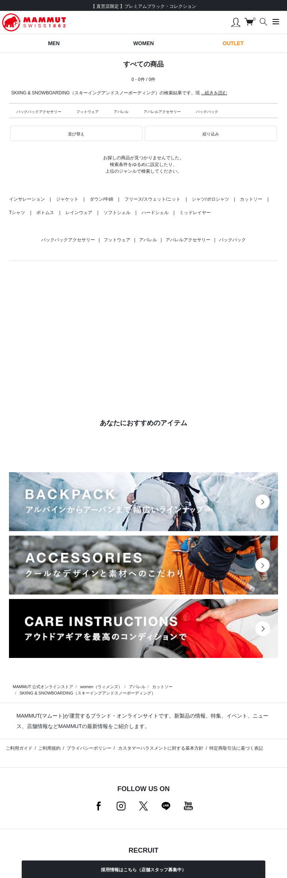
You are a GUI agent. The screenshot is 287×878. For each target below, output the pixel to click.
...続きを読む (214, 92)
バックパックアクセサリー (38, 112)
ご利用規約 (49, 748)
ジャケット (67, 199)
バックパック (207, 112)
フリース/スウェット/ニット (152, 199)
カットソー (251, 199)
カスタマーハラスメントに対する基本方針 (160, 748)
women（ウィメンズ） (101, 686)
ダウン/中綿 (101, 199)
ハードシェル (155, 212)
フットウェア (87, 112)
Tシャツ (17, 212)
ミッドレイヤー (195, 212)
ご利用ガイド (19, 748)
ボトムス (45, 212)
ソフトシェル (117, 212)
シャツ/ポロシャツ (210, 199)
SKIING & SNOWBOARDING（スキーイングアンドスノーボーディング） (87, 693)
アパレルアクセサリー (162, 112)
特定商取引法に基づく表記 (236, 748)
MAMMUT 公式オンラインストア (43, 686)
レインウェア (78, 212)
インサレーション (27, 199)
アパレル (121, 112)
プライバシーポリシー (89, 748)
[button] (76, 133)
